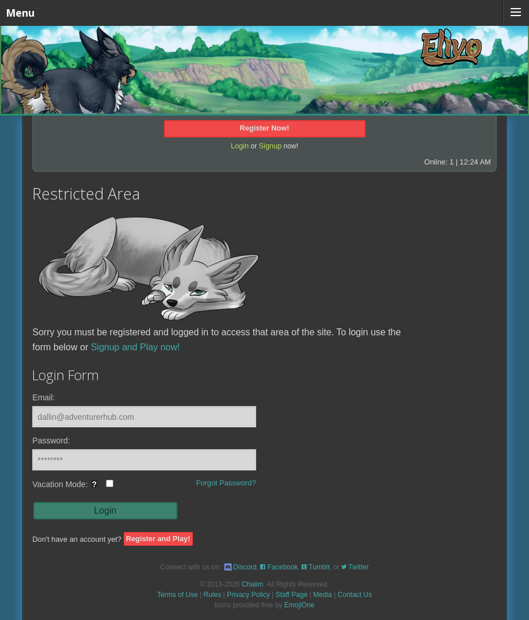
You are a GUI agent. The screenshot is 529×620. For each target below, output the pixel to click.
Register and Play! (158, 539)
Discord (240, 567)
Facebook (279, 567)
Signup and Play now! (135, 347)
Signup (270, 145)
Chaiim (252, 584)
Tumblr (315, 567)
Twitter (354, 567)
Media (322, 595)
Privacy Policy (248, 595)
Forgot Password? (226, 483)
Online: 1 (439, 162)
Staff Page (291, 595)
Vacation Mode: (72, 488)
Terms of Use (177, 595)
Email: (43, 397)
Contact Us (355, 595)
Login (240, 145)
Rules (213, 595)
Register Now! (264, 128)
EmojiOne (299, 605)
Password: (51, 441)
